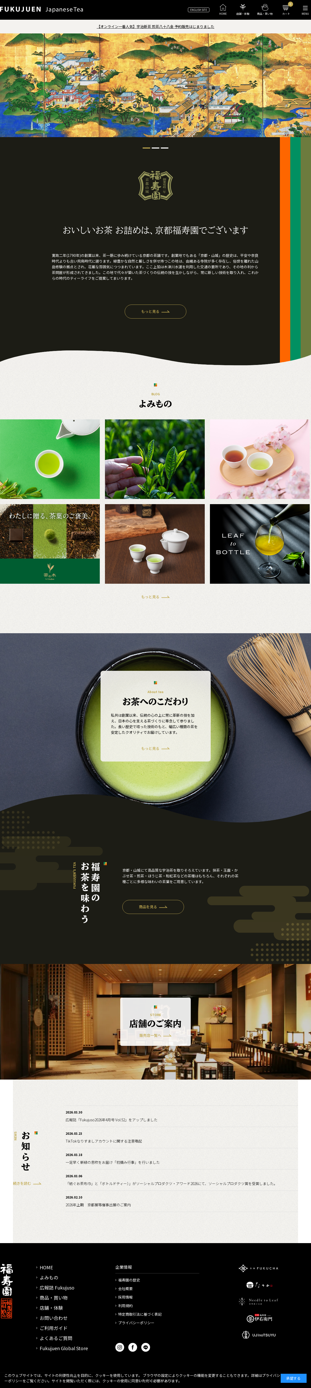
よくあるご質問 (56, 1338)
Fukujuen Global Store (64, 1348)
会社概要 (125, 1288)
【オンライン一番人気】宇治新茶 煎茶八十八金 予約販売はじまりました (155, 26)
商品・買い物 (54, 1297)
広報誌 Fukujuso (57, 1287)
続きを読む (22, 1183)
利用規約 (125, 1305)
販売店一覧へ (150, 1035)
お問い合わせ (54, 1317)
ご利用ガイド (54, 1327)
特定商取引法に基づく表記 (140, 1314)
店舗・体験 (51, 1307)
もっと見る (150, 311)
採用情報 (125, 1297)
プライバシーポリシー (136, 1322)
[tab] (146, 148)
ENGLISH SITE (198, 10)
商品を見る (148, 906)
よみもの (49, 1277)
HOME (46, 1267)
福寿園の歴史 (129, 1280)
